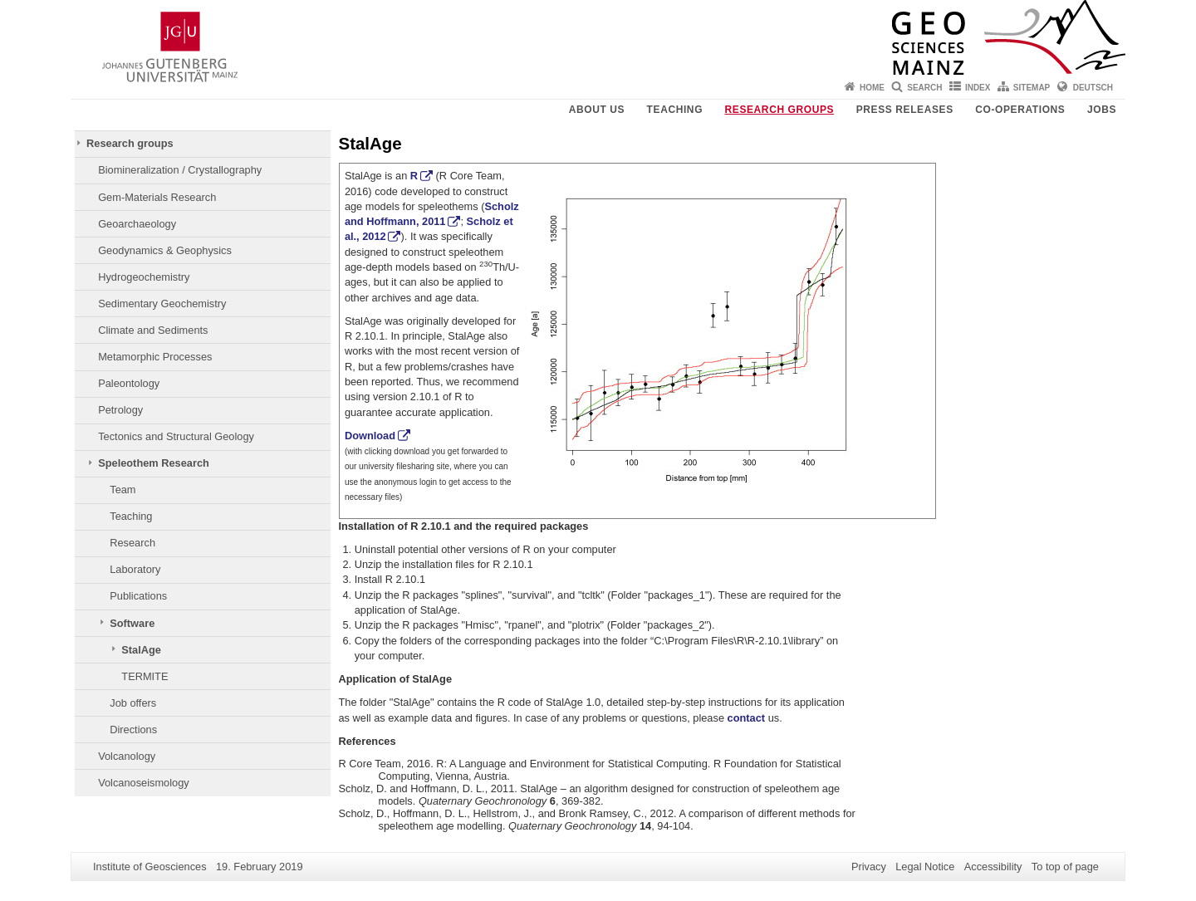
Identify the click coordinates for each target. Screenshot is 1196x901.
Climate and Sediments (153, 330)
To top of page (1065, 866)
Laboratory (135, 569)
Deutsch (1093, 87)
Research (132, 542)
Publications (138, 596)
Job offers (133, 703)
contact (747, 718)
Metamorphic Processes (155, 356)
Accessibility (993, 866)
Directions (133, 729)
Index (978, 87)
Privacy (868, 866)
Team (122, 489)
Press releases (904, 109)
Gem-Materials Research (157, 197)
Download (370, 435)
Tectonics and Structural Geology (176, 436)
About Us (597, 109)
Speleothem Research (153, 463)
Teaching (675, 109)
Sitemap (1031, 87)
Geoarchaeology (137, 224)
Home (872, 87)
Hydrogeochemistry (143, 277)
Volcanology (126, 756)
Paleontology (128, 383)
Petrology (120, 410)
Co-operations (1020, 109)
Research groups (780, 109)
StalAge (141, 650)
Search (924, 87)
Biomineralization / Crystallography (180, 170)
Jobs (1101, 109)
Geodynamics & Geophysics (165, 250)
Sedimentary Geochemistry (162, 303)
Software (132, 623)
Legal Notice (924, 866)
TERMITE (144, 676)
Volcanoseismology (143, 782)
